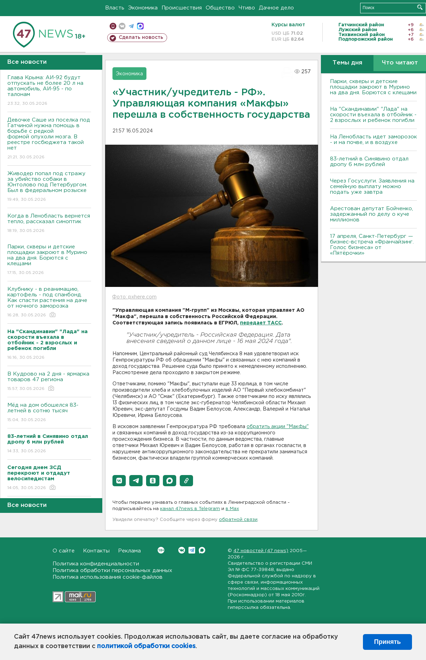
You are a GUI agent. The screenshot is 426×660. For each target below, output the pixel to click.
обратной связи (238, 520)
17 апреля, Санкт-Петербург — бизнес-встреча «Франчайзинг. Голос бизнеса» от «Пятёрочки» (372, 244)
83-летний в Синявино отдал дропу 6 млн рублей (369, 162)
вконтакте (122, 26)
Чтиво (247, 8)
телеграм (131, 26)
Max (202, 550)
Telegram (191, 550)
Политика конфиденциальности (96, 564)
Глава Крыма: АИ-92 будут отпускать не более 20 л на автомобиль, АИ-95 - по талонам (49, 90)
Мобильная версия (113, 26)
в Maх (232, 509)
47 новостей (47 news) (260, 551)
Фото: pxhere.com (134, 297)
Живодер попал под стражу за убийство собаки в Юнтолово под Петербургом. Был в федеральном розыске (49, 186)
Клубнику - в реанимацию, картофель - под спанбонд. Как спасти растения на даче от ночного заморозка (49, 302)
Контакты (96, 551)
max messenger (140, 26)
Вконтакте (161, 550)
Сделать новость (141, 37)
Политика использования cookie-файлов (108, 577)
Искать (419, 7)
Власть (114, 8)
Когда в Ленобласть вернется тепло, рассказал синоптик (49, 224)
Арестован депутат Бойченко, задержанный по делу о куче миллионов (371, 214)
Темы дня (347, 63)
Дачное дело (276, 8)
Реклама (129, 551)
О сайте (64, 551)
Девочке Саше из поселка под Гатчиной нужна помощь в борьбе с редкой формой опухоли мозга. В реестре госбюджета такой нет (49, 139)
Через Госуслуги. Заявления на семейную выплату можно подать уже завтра (372, 186)
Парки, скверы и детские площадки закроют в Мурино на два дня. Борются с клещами (49, 260)
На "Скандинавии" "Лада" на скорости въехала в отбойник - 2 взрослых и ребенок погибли (373, 115)
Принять (387, 641)
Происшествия (182, 8)
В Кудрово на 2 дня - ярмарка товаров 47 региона (49, 382)
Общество (220, 8)
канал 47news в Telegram (190, 509)
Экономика (143, 8)
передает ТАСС (261, 323)
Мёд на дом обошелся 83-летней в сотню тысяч (49, 413)
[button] (119, 480)
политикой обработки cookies (146, 646)
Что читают (400, 63)
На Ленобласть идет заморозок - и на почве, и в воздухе (373, 140)
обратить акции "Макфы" (278, 427)
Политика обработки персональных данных (112, 570)
